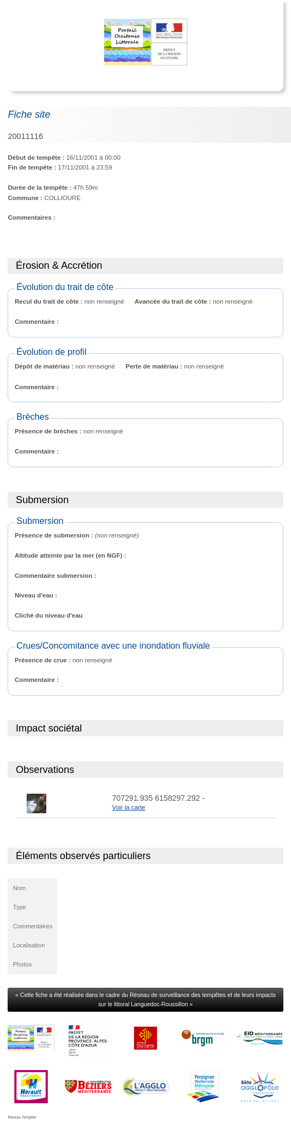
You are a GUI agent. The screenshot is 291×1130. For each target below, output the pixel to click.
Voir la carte (129, 807)
